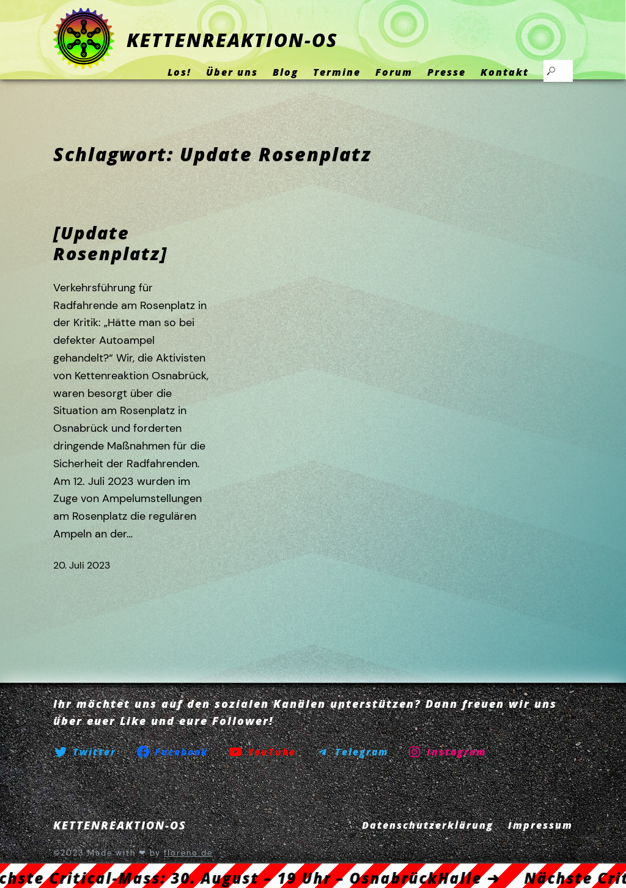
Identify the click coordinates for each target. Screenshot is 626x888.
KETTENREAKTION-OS (232, 40)
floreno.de (188, 853)
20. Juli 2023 (81, 565)
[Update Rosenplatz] (110, 243)
